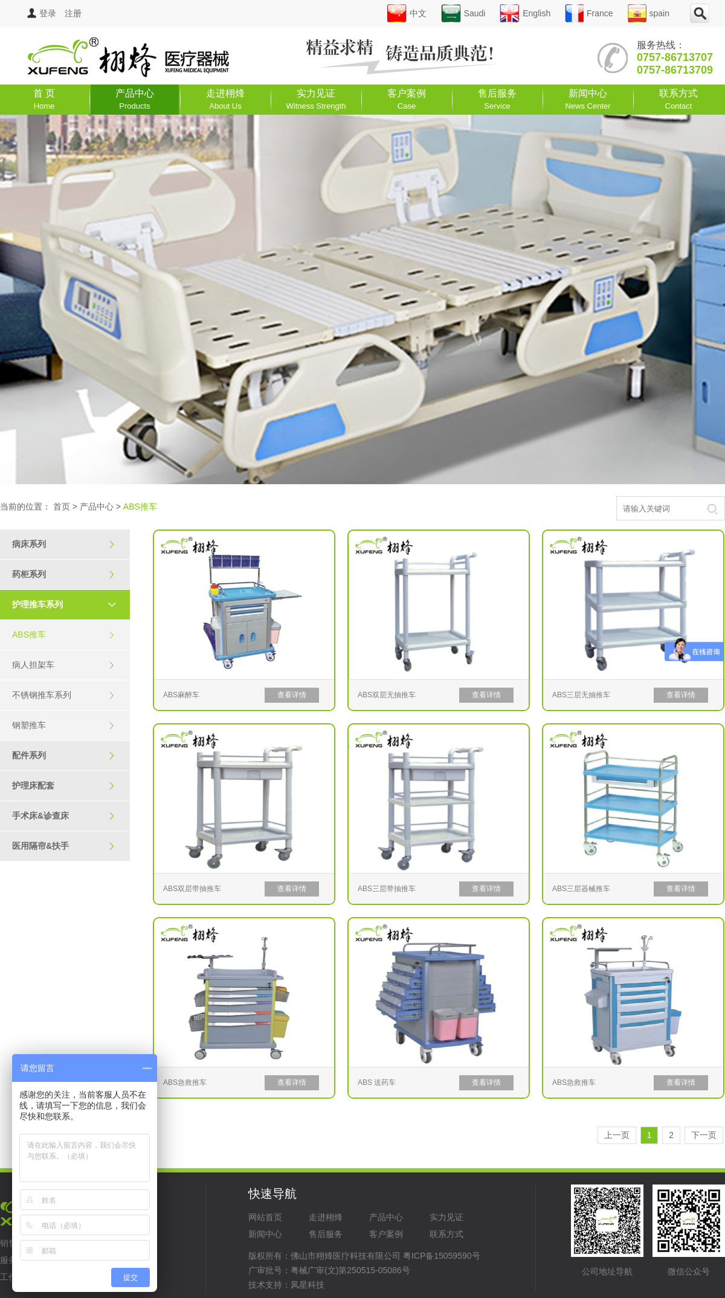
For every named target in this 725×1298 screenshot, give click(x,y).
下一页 (704, 1135)
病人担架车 (63, 665)
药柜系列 (63, 574)
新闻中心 (587, 99)
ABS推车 (63, 635)
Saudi (463, 13)
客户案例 (406, 99)
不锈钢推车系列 (63, 695)
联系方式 (678, 99)
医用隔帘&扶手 (63, 846)
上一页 (617, 1135)
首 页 (44, 99)
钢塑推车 (63, 725)
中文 (407, 13)
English (525, 13)
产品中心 (134, 99)
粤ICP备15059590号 (441, 1256)
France (589, 13)
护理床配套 (63, 786)
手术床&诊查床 (63, 816)
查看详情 (291, 695)
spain (648, 13)
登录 (41, 13)
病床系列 (63, 544)
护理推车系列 (69, 604)
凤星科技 (307, 1285)
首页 (61, 506)
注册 (73, 13)
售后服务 (497, 99)
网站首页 (265, 1217)
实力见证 (316, 99)
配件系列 (63, 755)
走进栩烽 (225, 99)
